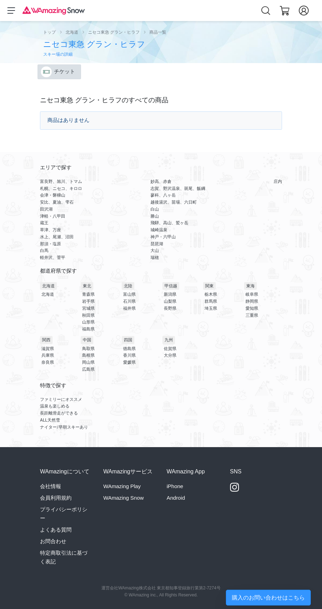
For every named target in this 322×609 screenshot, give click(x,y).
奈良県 (47, 362)
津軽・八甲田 (52, 216)
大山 (154, 250)
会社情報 (50, 486)
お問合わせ (53, 541)
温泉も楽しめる (54, 406)
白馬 (44, 250)
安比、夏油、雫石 (57, 202)
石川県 (129, 301)
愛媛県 (129, 362)
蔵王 (44, 222)
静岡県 (252, 301)
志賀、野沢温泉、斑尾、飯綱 (177, 188)
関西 (46, 339)
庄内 (278, 181)
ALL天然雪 (50, 420)
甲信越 (171, 285)
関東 (209, 285)
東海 (250, 285)
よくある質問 (56, 530)
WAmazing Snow (123, 498)
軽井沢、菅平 (52, 257)
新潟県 (170, 294)
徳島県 (129, 348)
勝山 (154, 216)
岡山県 (88, 362)
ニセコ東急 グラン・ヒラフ (114, 32)
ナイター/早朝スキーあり (64, 427)
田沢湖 (46, 209)
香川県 (129, 355)
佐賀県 (170, 348)
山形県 (88, 322)
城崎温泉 (158, 229)
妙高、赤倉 (161, 181)
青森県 (88, 294)
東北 (87, 285)
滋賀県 (47, 348)
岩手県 (88, 301)
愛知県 (252, 308)
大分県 (170, 355)
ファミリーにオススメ (61, 399)
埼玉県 (210, 308)
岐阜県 (252, 294)
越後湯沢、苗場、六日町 (173, 202)
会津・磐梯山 (52, 195)
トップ (49, 32)
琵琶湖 (156, 243)
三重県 (252, 315)
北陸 (128, 285)
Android (176, 498)
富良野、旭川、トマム (61, 181)
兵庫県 (47, 355)
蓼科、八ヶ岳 (163, 195)
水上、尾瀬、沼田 (57, 236)
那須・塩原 (50, 243)
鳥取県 (88, 348)
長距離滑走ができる (59, 413)
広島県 (88, 369)
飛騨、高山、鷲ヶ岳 (169, 222)
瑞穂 (154, 257)
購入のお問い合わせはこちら (268, 597)
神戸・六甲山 (163, 236)
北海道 (72, 32)
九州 (169, 339)
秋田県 (88, 315)
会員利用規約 (56, 498)
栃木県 (210, 294)
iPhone (175, 486)
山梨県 (170, 301)
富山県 (129, 294)
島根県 (88, 355)
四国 (128, 339)
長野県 (170, 308)
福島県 (88, 329)
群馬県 (210, 301)
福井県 (129, 308)
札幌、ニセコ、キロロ (61, 188)
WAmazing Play (122, 486)
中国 (87, 339)
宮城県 (88, 308)
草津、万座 (50, 229)
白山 (154, 209)
